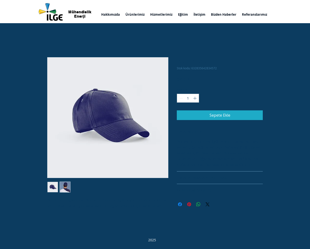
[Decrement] (181, 98)
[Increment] (195, 98)
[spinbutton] (188, 98)
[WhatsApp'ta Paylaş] (198, 204)
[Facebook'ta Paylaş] (180, 204)
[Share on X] (207, 204)
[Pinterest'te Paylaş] (189, 204)
